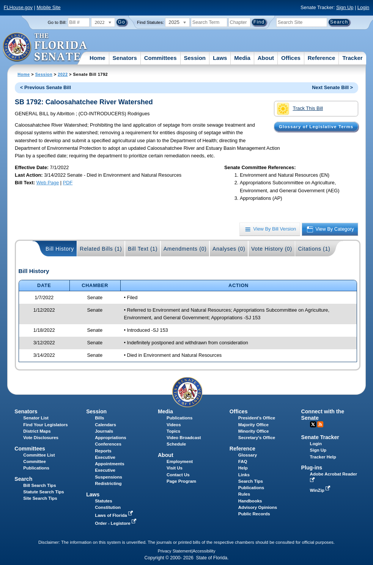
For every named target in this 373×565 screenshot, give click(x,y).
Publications (179, 418)
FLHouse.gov (18, 7)
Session (195, 58)
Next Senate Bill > (332, 87)
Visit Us (175, 468)
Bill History (60, 249)
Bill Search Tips (39, 485)
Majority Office (253, 424)
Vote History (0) (271, 249)
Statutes (103, 501)
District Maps (36, 431)
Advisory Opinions (257, 507)
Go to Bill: (57, 22)
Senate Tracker (320, 437)
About (266, 58)
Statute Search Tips (43, 492)
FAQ (242, 461)
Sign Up (345, 7)
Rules (244, 494)
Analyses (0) (229, 249)
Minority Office (253, 431)
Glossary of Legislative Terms (316, 126)
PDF (68, 182)
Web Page (47, 182)
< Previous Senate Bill (45, 87)
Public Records (254, 514)
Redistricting (108, 483)
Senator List (36, 418)
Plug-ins (312, 468)
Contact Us (178, 474)
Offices (291, 58)
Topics (173, 431)
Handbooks (250, 501)
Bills (99, 418)
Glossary (247, 455)
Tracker (352, 58)
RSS (320, 424)
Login (363, 7)
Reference (321, 58)
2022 (63, 74)
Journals (104, 431)
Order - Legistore (116, 523)
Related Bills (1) (101, 249)
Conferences (108, 444)
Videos (174, 424)
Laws (220, 58)
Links (244, 474)
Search (23, 479)
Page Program (181, 481)
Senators (125, 58)
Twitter (313, 424)
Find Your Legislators (45, 424)
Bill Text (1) (142, 249)
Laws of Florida (114, 515)
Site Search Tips (40, 498)
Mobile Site (48, 7)
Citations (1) (314, 249)
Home (97, 58)
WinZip (321, 490)
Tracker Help (323, 457)
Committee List (39, 455)
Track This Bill (300, 109)
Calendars (105, 424)
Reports (103, 451)
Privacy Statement (175, 551)
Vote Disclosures (40, 437)
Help (243, 468)
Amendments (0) (185, 249)
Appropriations (110, 437)
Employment (180, 461)
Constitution (108, 507)
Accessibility (204, 551)
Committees (160, 58)
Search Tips (250, 481)
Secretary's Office (256, 437)
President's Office (256, 418)
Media (242, 58)
